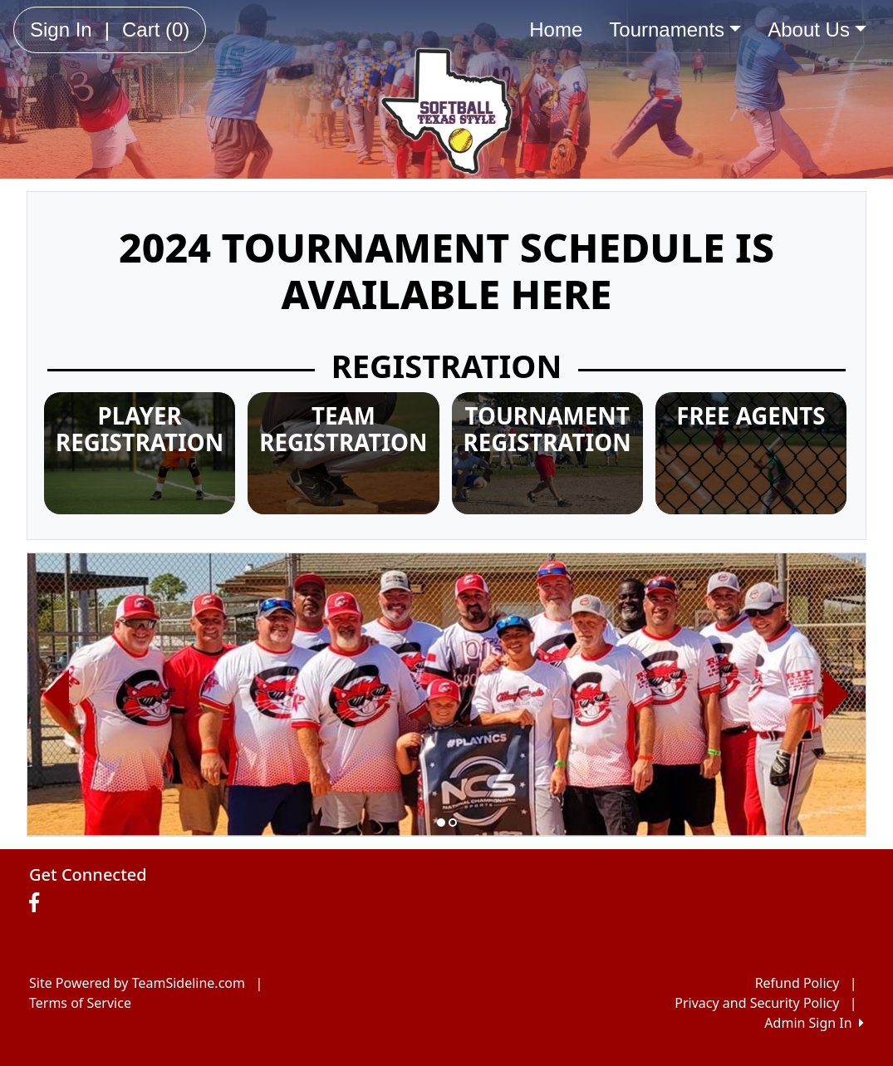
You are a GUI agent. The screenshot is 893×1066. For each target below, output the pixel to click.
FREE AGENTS (750, 415)
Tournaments (675, 29)
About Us (817, 29)
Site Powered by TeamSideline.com (137, 983)
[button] (56, 694)
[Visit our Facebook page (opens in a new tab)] (38, 903)
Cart (155, 29)
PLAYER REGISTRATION (139, 429)
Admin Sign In (814, 1023)
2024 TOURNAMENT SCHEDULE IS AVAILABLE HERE (446, 270)
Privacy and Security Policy (757, 1003)
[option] (446, 694)
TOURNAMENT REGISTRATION (547, 429)
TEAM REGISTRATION (343, 429)
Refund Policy (797, 983)
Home (555, 29)
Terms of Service (80, 1003)
